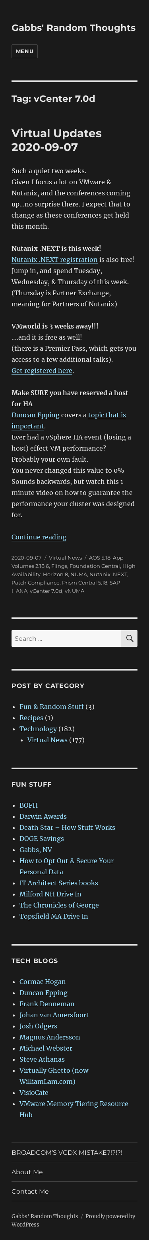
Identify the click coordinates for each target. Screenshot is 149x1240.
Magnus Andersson (49, 1037)
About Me (27, 1172)
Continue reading (39, 537)
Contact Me (30, 1191)
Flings (59, 566)
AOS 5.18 (99, 557)
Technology (38, 729)
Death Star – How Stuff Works (67, 827)
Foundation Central (95, 566)
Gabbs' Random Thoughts (73, 27)
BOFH (28, 805)
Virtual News (65, 557)
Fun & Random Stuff (51, 707)
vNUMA (74, 591)
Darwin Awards (43, 816)
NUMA (78, 574)
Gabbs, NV (35, 850)
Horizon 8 (55, 574)
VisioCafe (33, 1093)
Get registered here (42, 370)
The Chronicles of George (59, 905)
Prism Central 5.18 (84, 582)
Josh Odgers (38, 1026)
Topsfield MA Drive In (53, 916)
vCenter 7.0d (46, 591)
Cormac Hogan (42, 982)
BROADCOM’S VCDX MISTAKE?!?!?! (67, 1152)
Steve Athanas (42, 1059)
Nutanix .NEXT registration (55, 260)
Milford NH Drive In (50, 894)
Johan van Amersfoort (54, 1015)
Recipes (31, 718)
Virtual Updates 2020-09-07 (57, 140)
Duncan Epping (36, 415)
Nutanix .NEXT (108, 574)
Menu (24, 51)
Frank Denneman (47, 1004)
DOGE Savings (41, 839)
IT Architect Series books (58, 883)
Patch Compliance (36, 582)
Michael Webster (45, 1048)
